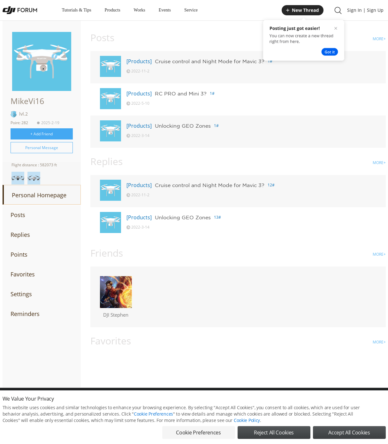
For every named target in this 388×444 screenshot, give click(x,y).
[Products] (139, 61)
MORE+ (379, 38)
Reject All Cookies (274, 433)
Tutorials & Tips (76, 10)
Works (139, 10)
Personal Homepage (39, 195)
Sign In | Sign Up (365, 10)
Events (165, 10)
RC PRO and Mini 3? (181, 93)
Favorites (23, 274)
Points (19, 254)
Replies (20, 234)
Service (191, 10)
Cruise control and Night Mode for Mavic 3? (209, 61)
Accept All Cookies (349, 433)
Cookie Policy (247, 421)
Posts (18, 215)
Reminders (25, 314)
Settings (21, 294)
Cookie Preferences (153, 415)
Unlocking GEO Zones (183, 126)
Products (112, 10)
